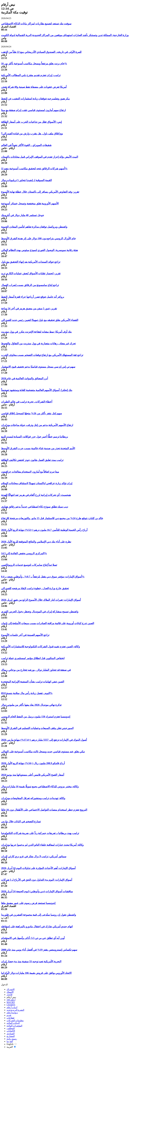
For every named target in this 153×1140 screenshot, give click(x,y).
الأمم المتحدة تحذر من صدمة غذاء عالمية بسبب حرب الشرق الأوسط (38, 448)
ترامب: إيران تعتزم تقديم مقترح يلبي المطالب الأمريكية (30, 75)
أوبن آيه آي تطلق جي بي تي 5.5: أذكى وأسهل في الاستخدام (33, 938)
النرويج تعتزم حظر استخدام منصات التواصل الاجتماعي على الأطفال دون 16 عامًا (44, 809)
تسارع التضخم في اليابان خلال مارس (21, 821)
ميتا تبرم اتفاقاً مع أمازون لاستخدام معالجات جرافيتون (30, 471)
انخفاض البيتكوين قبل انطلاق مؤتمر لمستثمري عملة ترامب (32, 658)
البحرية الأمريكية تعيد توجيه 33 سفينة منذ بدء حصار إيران (31, 961)
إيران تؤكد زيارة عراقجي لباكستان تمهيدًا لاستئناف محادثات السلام (36, 483)
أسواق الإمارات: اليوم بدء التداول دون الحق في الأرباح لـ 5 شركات (36, 879)
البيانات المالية (13, 1023)
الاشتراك (10, 989)
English (11, 1044)
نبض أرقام (11, 997)
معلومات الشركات (15, 1020)
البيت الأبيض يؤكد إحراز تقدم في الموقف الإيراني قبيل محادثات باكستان (39, 156)
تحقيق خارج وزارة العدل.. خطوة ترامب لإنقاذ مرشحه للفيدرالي (35, 588)
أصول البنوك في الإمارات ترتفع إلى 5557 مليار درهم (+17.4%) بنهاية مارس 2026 (44, 739)
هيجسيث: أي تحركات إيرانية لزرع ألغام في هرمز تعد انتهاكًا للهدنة (36, 495)
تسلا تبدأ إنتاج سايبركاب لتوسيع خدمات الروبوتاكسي (29, 564)
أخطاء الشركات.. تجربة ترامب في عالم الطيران (26, 401)
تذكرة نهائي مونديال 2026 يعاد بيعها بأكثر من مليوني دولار (31, 704)
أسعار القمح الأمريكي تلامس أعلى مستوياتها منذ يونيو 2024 (32, 774)
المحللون (11, 1028)
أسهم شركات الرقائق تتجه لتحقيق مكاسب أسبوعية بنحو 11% (34, 168)
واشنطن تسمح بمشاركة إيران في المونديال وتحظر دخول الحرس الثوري (39, 611)
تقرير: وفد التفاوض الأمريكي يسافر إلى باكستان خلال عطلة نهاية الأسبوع (40, 191)
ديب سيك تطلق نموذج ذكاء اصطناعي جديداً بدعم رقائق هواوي (34, 506)
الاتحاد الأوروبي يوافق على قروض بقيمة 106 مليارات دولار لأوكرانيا (36, 973)
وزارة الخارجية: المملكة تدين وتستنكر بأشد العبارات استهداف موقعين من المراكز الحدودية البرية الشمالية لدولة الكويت (65, 35)
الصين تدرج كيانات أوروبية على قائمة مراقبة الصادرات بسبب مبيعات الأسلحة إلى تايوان (47, 623)
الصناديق (10, 1033)
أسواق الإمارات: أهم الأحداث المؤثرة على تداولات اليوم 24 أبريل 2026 (38, 868)
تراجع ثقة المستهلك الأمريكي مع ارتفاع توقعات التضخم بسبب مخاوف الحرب (42, 355)
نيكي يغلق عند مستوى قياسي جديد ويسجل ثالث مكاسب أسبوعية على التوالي (43, 751)
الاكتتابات (11, 1031)
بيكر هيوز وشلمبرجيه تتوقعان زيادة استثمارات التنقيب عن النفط (35, 98)
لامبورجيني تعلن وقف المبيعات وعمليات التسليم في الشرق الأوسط (37, 728)
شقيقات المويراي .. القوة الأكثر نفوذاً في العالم (26, 145)
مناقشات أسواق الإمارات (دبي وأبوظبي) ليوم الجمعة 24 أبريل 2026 (37, 891)
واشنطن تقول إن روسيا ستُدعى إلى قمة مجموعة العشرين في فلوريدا (38, 914)
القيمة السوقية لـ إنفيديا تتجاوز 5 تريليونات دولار (26, 180)
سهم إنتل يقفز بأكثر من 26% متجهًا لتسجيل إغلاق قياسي (31, 413)
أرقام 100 (11, 1000)
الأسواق (10, 992)
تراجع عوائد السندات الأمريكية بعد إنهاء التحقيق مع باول (30, 261)
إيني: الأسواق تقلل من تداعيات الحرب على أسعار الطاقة (31, 121)
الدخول (4, 984)
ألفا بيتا (10, 1041)
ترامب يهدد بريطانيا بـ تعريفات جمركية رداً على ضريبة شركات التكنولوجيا (40, 833)
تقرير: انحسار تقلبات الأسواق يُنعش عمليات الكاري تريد (30, 273)
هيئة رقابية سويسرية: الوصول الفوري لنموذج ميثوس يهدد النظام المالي (39, 250)
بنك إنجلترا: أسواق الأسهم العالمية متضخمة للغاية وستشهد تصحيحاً (36, 390)
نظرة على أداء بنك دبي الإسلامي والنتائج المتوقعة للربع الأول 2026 (36, 541)
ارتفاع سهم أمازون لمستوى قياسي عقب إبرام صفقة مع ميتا (33, 110)
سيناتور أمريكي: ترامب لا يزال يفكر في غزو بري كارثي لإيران (33, 856)
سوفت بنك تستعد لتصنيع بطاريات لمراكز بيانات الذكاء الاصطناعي (36, 23)
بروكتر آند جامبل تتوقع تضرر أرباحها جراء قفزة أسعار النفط (32, 296)
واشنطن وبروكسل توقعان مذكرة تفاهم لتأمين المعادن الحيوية (34, 226)
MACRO (11, 1002)
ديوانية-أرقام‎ (12, 1012)
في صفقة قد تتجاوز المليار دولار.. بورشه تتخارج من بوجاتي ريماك (36, 669)
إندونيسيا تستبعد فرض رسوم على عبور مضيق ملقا (28, 903)
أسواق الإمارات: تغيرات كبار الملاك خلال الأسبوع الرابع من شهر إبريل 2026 (41, 599)
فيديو (9, 1015)
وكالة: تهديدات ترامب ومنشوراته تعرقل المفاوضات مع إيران (33, 798)
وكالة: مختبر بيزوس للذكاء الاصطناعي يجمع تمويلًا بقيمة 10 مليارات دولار (40, 786)
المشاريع (11, 1036)
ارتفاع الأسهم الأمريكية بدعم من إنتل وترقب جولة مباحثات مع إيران (37, 425)
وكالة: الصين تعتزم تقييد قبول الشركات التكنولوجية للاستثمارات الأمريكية (40, 646)
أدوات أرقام (12, 1007)
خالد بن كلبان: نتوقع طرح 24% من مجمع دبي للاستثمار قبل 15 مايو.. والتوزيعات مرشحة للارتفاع (52, 518)
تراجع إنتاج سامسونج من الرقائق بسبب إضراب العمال (30, 285)
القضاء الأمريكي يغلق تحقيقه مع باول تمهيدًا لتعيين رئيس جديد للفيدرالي (39, 320)
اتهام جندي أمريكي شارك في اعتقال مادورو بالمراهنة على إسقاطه (37, 926)
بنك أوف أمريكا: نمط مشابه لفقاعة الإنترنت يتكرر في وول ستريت (36, 331)
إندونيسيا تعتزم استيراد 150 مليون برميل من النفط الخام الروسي (35, 716)
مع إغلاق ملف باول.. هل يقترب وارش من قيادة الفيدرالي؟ (32, 133)
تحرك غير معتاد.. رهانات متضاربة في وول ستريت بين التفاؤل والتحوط (38, 343)
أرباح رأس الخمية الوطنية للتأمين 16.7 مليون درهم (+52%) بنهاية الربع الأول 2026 (44, 530)
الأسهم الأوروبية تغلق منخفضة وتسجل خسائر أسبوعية (30, 203)
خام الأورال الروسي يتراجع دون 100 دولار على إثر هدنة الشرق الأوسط (38, 238)
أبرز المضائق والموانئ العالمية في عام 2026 (24, 378)
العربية (11, 1047)
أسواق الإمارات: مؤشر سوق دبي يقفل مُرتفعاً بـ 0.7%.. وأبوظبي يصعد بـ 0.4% (43, 576)
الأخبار (9, 994)
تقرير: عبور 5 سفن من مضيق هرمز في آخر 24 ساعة (29, 308)
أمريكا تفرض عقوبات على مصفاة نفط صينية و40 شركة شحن (34, 86)
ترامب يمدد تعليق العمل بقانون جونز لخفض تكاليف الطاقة (32, 460)
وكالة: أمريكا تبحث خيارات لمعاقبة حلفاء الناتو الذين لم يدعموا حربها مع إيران (42, 844)
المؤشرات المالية (14, 1026)
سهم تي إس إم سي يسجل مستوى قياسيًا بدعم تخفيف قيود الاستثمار (38, 366)
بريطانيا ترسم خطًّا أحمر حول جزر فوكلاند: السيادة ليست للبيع (34, 436)
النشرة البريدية (15, 1010)
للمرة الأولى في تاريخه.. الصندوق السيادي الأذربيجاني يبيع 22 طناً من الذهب (41, 52)
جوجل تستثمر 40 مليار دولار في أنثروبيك (22, 215)
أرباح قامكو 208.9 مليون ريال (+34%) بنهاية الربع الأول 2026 (33, 763)
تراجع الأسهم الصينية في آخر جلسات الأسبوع (25, 635)
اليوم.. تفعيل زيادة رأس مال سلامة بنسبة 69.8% (27, 693)
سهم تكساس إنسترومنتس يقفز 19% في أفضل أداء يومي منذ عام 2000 (39, 949)
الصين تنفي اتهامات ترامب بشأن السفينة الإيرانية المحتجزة (32, 681)
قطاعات (10, 1018)
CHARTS (11, 1005)
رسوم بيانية (12, 1039)
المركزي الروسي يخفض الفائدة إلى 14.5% (24, 553)
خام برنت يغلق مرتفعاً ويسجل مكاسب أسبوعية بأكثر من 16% (34, 63)
